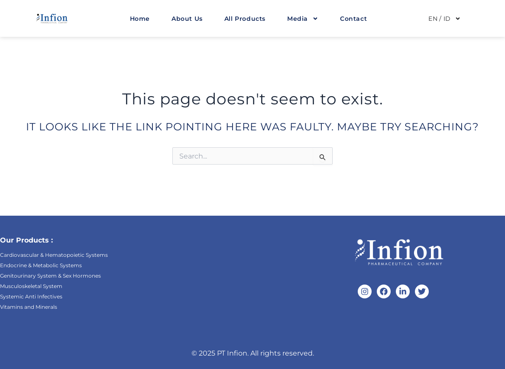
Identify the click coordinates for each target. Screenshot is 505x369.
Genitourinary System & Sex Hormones (50, 275)
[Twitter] (422, 291)
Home (140, 19)
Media (302, 18)
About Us (187, 19)
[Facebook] (384, 291)
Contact (353, 19)
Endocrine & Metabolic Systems (41, 265)
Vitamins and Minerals (28, 307)
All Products (244, 19)
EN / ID (444, 18)
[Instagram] (365, 291)
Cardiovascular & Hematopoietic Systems (54, 255)
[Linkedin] (403, 291)
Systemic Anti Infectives (31, 296)
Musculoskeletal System (31, 286)
